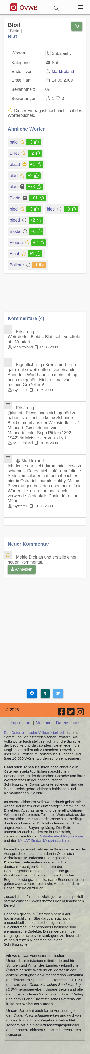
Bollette (17, 265)
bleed (15, 220)
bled (14, 209)
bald (14, 142)
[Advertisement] (45, 296)
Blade (15, 198)
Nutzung (44, 722)
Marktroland (63, 71)
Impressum (21, 722)
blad (14, 175)
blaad (15, 164)
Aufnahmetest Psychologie (61, 836)
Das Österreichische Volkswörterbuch (34, 733)
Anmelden (21, 569)
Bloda (15, 231)
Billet (14, 153)
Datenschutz (67, 722)
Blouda (17, 242)
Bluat (15, 253)
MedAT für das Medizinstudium (43, 840)
